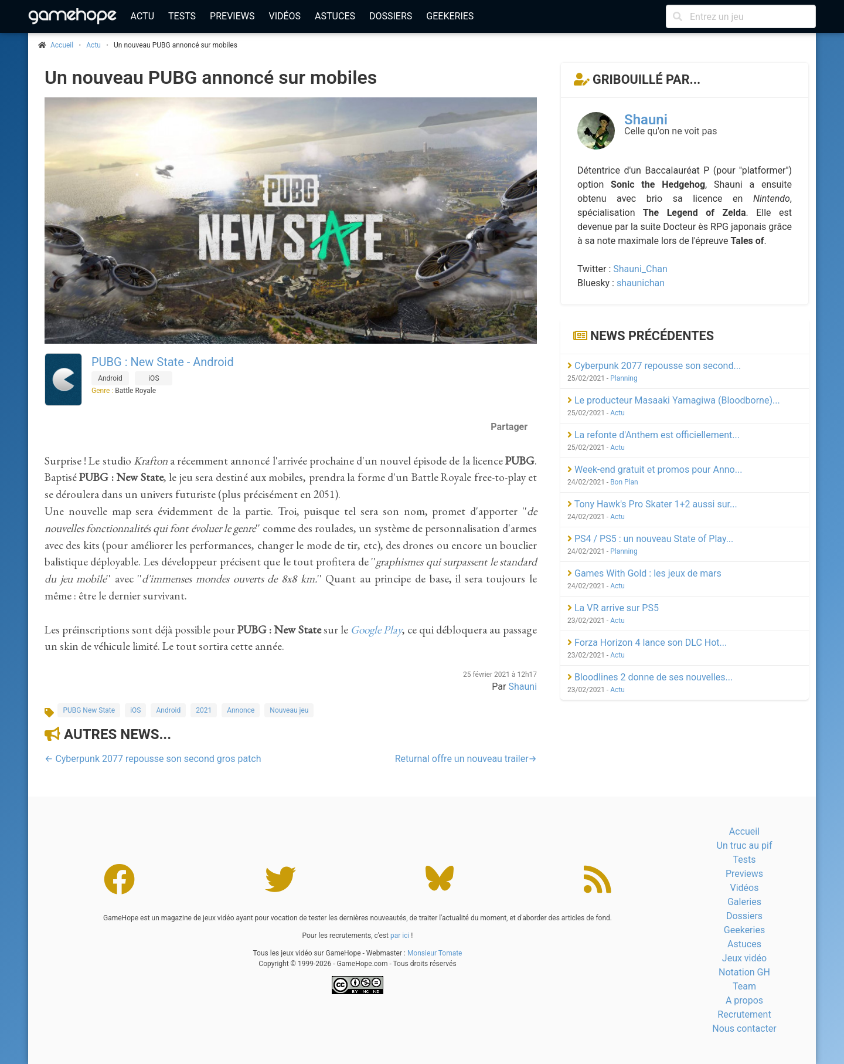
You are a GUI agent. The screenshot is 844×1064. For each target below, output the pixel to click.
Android (168, 710)
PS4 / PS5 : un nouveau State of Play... (650, 538)
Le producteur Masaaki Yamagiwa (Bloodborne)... (673, 400)
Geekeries (450, 16)
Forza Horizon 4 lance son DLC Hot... (647, 642)
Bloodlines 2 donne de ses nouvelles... (650, 677)
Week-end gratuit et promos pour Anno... (654, 469)
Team (744, 986)
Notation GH (744, 972)
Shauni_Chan (640, 269)
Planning (624, 378)
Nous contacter (744, 1028)
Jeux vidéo (744, 958)
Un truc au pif (744, 845)
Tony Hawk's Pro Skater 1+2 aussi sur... (652, 504)
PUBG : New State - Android (162, 362)
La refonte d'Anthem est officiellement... (653, 434)
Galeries (744, 901)
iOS (135, 710)
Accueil (744, 831)
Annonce (240, 710)
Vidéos (284, 16)
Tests (182, 16)
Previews (232, 16)
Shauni (522, 686)
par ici (399, 935)
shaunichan (641, 283)
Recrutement (744, 1014)
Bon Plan (624, 482)
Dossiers (390, 16)
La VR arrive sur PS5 (613, 608)
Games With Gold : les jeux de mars (644, 573)
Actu (142, 16)
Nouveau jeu (289, 710)
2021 (204, 710)
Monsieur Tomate (434, 953)
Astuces (335, 16)
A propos (744, 1000)
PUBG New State (89, 710)
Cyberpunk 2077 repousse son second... (654, 365)
